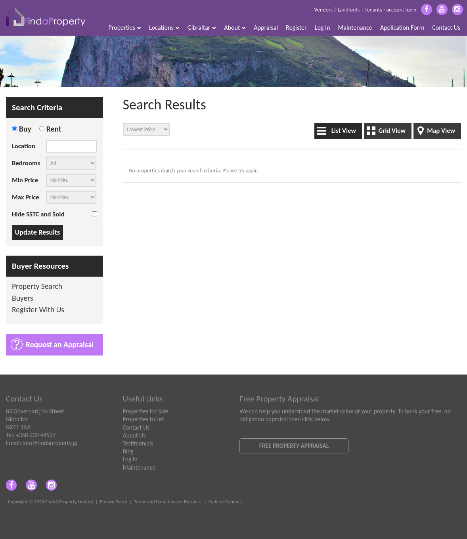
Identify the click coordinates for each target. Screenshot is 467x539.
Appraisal (266, 27)
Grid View (392, 130)
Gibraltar (202, 27)
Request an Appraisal (60, 344)
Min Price (25, 180)
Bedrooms (26, 163)
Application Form (402, 27)
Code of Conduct (225, 502)
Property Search (37, 287)
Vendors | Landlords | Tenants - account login (365, 9)
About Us (134, 435)
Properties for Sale (145, 411)
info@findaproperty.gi (50, 443)
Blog (128, 451)
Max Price (25, 197)
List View (343, 130)
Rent (53, 129)
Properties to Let (143, 419)
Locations (164, 27)
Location (23, 146)
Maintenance (355, 27)
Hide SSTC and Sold (38, 214)
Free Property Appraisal (294, 445)
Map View (441, 130)
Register (296, 27)
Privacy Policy (113, 502)
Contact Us (446, 27)
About (235, 27)
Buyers (22, 298)
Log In (322, 27)
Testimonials (138, 443)
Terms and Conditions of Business (168, 502)
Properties (125, 27)
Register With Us (38, 310)
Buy (25, 129)
